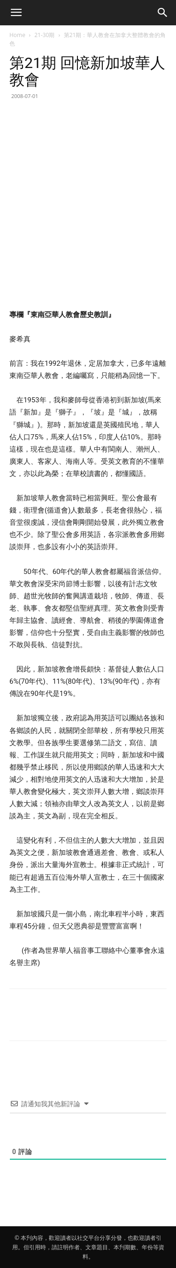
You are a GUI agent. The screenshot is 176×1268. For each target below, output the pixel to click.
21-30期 (44, 35)
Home (17, 35)
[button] (16, 12)
